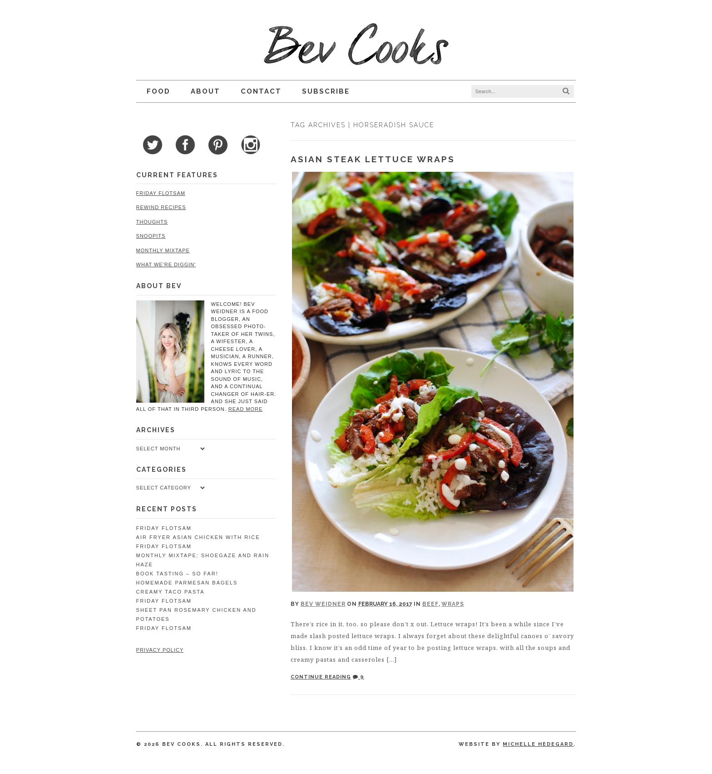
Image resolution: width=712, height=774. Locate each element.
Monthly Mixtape (162, 250)
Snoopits (150, 236)
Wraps (452, 604)
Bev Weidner (323, 604)
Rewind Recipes (161, 207)
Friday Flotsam (160, 193)
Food (158, 91)
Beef (430, 604)
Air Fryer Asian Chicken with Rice (198, 537)
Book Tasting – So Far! (177, 573)
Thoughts (152, 222)
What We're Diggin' (166, 264)
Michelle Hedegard (538, 744)
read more (245, 409)
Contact (260, 91)
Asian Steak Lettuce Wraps (373, 159)
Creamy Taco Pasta (170, 591)
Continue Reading (321, 677)
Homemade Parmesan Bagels (186, 582)
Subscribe (325, 91)
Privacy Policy (159, 650)
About (205, 91)
